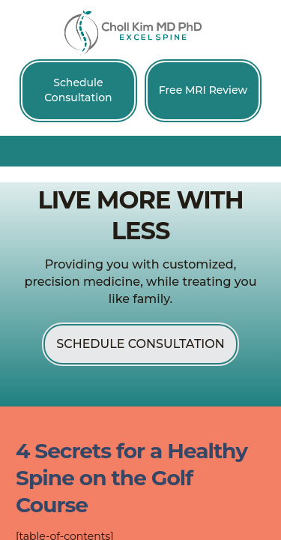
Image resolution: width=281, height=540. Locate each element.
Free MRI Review (203, 90)
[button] (141, 150)
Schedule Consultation (78, 90)
